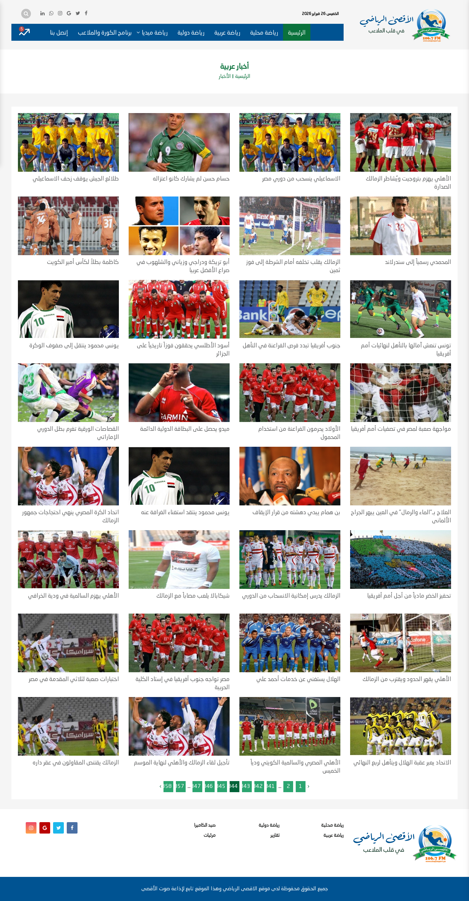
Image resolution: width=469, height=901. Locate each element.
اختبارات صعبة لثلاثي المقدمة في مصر (74, 679)
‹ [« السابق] (308, 786)
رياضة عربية (227, 33)
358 (167, 786)
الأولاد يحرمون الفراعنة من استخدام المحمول (299, 433)
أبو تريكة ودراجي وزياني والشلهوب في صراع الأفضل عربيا (183, 266)
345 (220, 786)
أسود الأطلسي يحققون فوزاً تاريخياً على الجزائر (183, 350)
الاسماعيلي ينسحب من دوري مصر (301, 179)
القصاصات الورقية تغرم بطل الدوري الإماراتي (78, 433)
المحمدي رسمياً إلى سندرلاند (418, 262)
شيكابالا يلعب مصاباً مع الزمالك (193, 596)
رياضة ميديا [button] (155, 33)
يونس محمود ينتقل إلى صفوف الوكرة (74, 346)
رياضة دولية (191, 33)
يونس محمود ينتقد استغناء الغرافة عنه (185, 513)
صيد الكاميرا (205, 825)
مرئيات (210, 835)
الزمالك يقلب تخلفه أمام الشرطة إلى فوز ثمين (293, 266)
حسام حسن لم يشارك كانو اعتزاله (191, 179)
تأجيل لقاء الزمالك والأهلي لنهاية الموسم (182, 763)
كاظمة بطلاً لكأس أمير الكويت (83, 262)
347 (196, 786)
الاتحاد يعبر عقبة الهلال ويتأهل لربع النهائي (402, 763)
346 (208, 786)
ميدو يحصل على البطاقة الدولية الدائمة (185, 429)
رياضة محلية (264, 33)
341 (270, 786)
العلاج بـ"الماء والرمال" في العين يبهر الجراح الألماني (401, 517)
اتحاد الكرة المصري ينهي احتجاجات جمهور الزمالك (70, 517)
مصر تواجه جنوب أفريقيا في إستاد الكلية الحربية (182, 683)
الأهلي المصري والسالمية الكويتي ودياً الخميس (295, 767)
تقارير (274, 835)
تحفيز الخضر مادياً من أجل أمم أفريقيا (409, 596)
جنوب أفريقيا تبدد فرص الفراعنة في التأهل (291, 346)
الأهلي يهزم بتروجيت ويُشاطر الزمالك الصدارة (408, 183)
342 (258, 786)
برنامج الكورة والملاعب (105, 33)
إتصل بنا (59, 33)
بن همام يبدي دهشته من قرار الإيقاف (296, 513)
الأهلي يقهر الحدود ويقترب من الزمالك (406, 679)
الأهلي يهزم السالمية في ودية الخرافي (73, 596)
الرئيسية (297, 33)
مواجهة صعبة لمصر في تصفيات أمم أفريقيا (401, 429)
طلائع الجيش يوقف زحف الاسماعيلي (76, 179)
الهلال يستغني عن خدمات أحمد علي (298, 679)
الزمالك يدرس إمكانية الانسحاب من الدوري (291, 596)
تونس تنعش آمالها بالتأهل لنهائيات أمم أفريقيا (406, 350)
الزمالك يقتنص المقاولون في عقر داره (76, 763)
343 (245, 786)
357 (179, 786)
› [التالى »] (161, 786)
